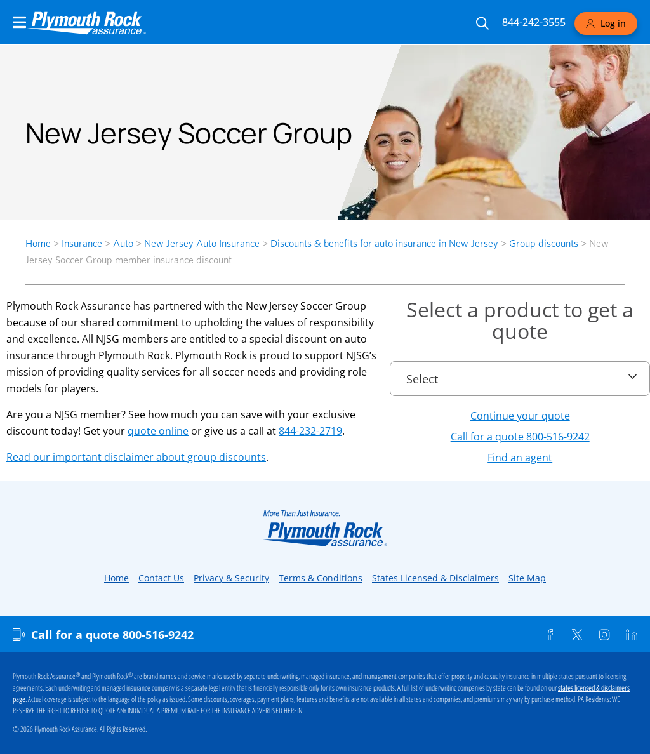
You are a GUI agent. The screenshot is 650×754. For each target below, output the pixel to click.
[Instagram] (604, 634)
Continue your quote (520, 416)
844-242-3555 (534, 22)
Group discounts (543, 243)
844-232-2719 (310, 431)
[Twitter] (577, 634)
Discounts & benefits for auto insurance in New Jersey (384, 243)
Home (38, 243)
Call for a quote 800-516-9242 (520, 437)
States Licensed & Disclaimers (435, 578)
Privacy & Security (231, 578)
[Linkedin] (631, 634)
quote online (158, 431)
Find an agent (520, 458)
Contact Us (161, 578)
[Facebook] (549, 634)
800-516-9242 (158, 634)
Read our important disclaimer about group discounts (136, 457)
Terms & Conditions (320, 578)
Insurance (82, 243)
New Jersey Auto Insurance (202, 243)
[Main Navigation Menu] (19, 22)
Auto (123, 243)
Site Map (527, 578)
